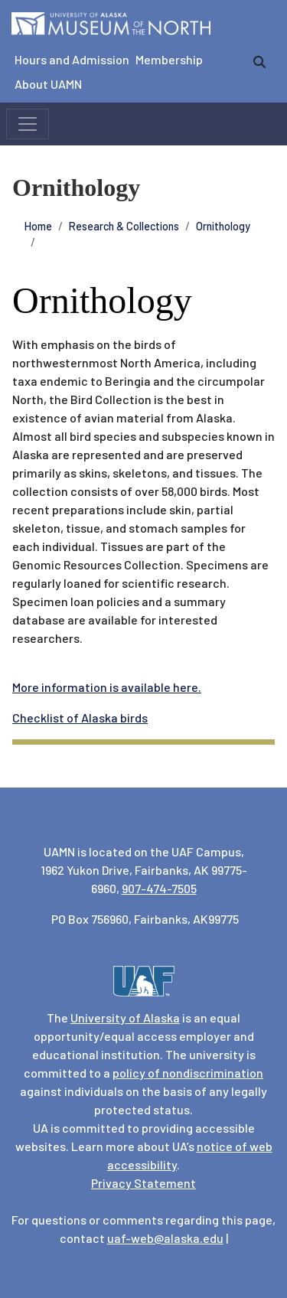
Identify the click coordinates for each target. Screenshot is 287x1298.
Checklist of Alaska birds (80, 717)
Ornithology (223, 226)
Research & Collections (124, 226)
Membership (169, 59)
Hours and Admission (72, 59)
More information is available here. (106, 687)
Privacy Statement (143, 1183)
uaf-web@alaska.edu (165, 1238)
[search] (259, 62)
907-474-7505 (159, 888)
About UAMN (48, 84)
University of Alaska (125, 1017)
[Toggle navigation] (27, 124)
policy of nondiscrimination (188, 1072)
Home (38, 226)
